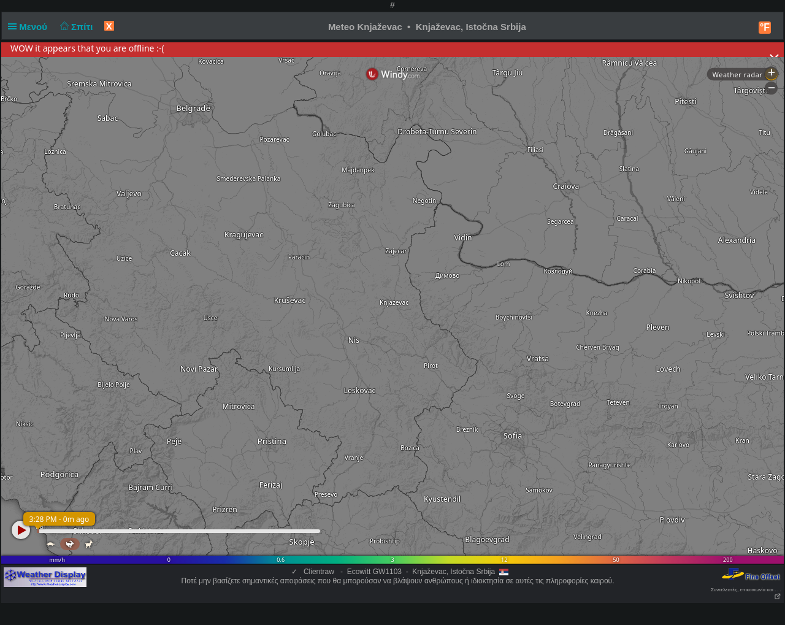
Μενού (30, 26)
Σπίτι (75, 26)
